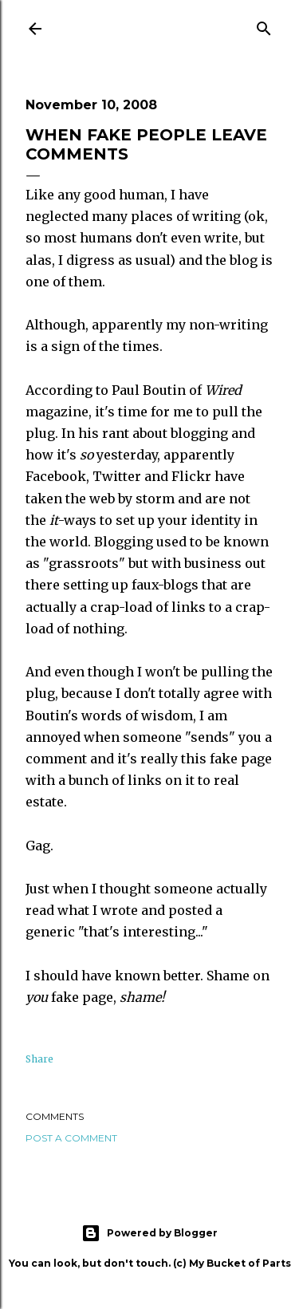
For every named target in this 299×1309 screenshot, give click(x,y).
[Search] (263, 26)
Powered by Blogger (149, 1233)
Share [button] (39, 1059)
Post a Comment (71, 1138)
